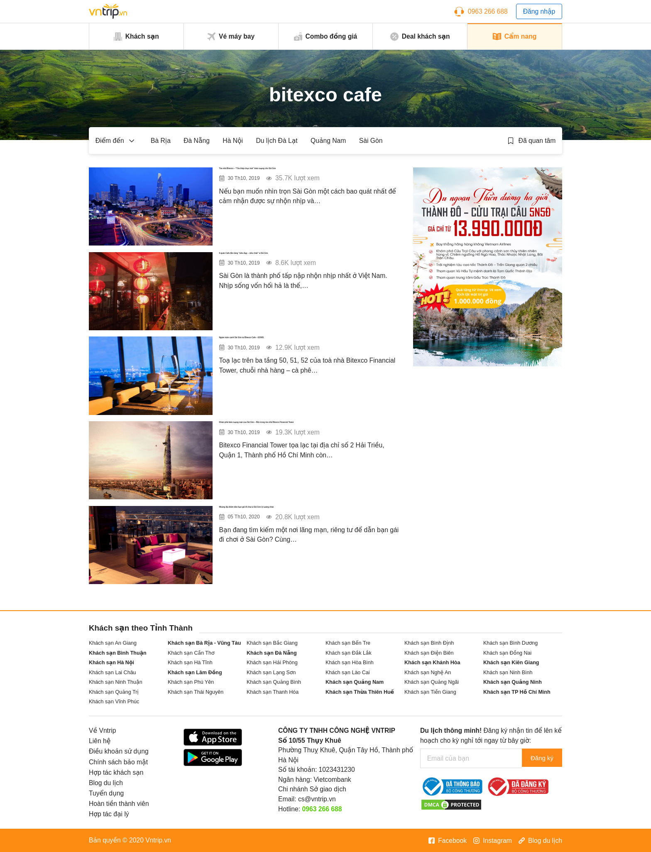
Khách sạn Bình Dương (510, 643)
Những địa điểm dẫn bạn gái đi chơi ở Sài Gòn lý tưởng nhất (306, 517)
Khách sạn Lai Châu (112, 672)
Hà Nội (233, 140)
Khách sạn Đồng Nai (507, 653)
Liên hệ (99, 740)
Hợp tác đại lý (109, 814)
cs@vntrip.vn (317, 799)
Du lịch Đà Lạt (276, 140)
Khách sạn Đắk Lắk (349, 653)
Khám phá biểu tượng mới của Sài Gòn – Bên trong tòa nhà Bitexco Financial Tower (304, 432)
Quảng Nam (328, 140)
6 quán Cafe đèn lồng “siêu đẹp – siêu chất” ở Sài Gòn (305, 263)
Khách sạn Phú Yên (191, 682)
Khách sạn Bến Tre (348, 643)
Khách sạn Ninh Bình (507, 672)
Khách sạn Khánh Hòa (432, 662)
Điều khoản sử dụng (119, 751)
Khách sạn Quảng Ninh (512, 682)
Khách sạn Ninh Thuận (115, 682)
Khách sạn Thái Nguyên (195, 692)
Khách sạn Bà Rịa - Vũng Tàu (204, 643)
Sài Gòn (371, 140)
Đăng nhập (539, 11)
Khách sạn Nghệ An (427, 672)
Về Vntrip (102, 730)
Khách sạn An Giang (113, 643)
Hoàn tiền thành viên (119, 803)
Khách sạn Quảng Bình (274, 682)
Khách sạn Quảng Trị (114, 692)
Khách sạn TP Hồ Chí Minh (517, 692)
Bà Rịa (161, 140)
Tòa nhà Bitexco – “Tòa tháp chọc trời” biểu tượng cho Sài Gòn (301, 179)
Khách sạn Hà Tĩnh (190, 662)
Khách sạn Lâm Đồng (195, 672)
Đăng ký (540, 758)
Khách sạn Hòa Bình (350, 662)
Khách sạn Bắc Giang (272, 643)
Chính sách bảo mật (118, 762)
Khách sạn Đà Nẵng (272, 653)
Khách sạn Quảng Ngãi (431, 682)
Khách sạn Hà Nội (111, 662)
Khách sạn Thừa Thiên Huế (360, 692)
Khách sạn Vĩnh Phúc (114, 702)
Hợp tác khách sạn (116, 772)
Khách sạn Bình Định (429, 643)
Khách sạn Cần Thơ (191, 653)
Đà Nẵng (197, 140)
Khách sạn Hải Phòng (272, 662)
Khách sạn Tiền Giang (430, 692)
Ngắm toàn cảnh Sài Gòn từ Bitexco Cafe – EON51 (299, 348)
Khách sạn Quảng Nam (355, 682)
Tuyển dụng (106, 793)
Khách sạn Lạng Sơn (271, 672)
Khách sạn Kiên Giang (511, 662)
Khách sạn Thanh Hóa (273, 692)
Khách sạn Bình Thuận (118, 653)
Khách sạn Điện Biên (428, 653)
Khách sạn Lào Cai (348, 672)
